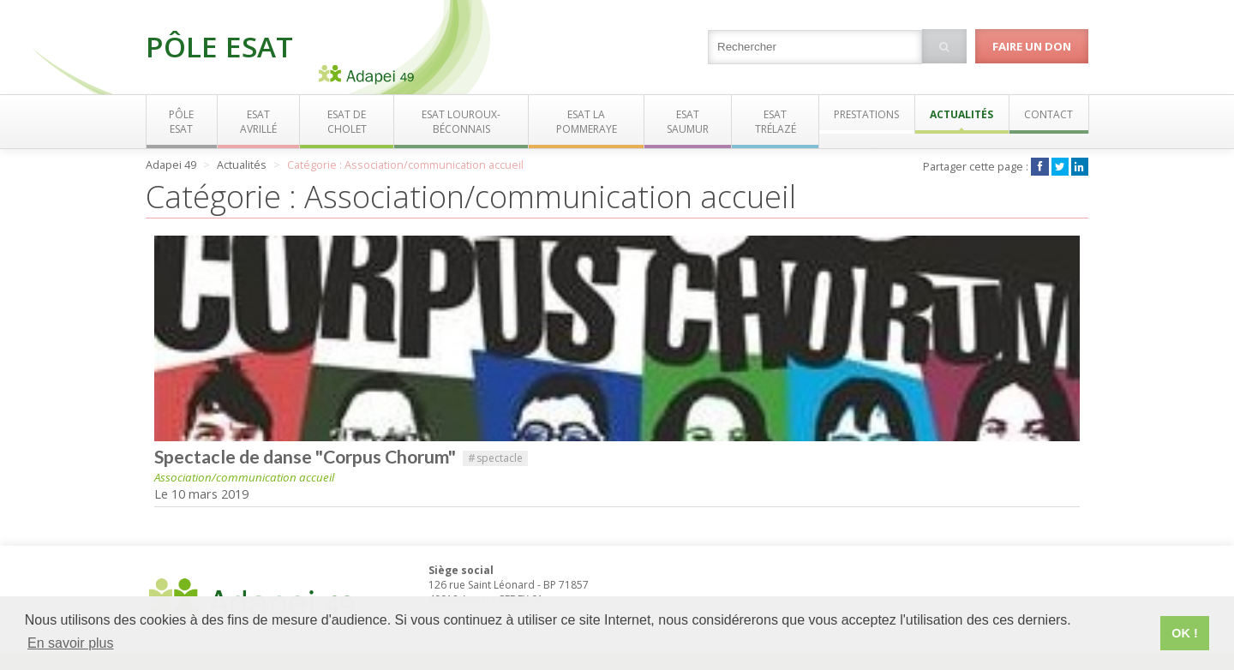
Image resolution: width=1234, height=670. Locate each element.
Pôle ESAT (219, 46)
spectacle (495, 458)
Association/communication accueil (244, 477)
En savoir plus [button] (70, 643)
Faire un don (1031, 46)
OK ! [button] (1184, 633)
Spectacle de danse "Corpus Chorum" (305, 457)
